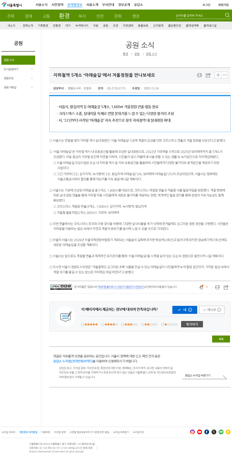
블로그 (221, 432)
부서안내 (108, 5)
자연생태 (128, 25)
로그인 (206, 4)
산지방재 (158, 25)
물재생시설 (210, 25)
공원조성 (8, 78)
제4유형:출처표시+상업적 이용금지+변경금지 (121, 286)
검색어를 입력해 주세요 (189, 15)
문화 (117, 16)
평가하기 (192, 324)
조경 (115, 25)
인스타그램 (192, 432)
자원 (95, 25)
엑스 (214, 432)
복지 (82, 16)
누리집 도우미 (8, 432)
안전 (100, 16)
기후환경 (43, 25)
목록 (221, 339)
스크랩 (208, 75)
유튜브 (199, 432)
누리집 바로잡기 (121, 432)
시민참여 (57, 5)
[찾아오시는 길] (88, 444)
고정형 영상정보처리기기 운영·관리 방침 (89, 432)
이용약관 (45, 432)
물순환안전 (174, 25)
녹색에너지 (81, 25)
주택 (10, 16)
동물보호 (143, 25)
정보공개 (124, 5)
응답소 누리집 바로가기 (197, 375)
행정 (135, 16)
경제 (28, 16)
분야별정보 (74, 5)
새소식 (11, 25)
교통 (46, 16)
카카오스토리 (228, 432)
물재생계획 (192, 25)
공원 (105, 25)
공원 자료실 (10, 87)
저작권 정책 (60, 432)
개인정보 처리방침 (28, 432)
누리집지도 (138, 432)
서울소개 (92, 5)
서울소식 (42, 5)
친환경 (57, 25)
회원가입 (223, 4)
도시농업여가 (11, 69)
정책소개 (28, 25)
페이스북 (206, 432)
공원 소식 (9, 60)
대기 (68, 25)
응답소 (138, 5)
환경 (64, 15)
